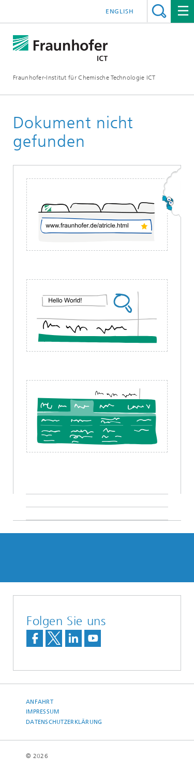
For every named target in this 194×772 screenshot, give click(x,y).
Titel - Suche (159, 11)
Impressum (42, 711)
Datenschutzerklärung (64, 722)
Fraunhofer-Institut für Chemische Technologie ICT (84, 77)
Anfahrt (39, 702)
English (120, 11)
